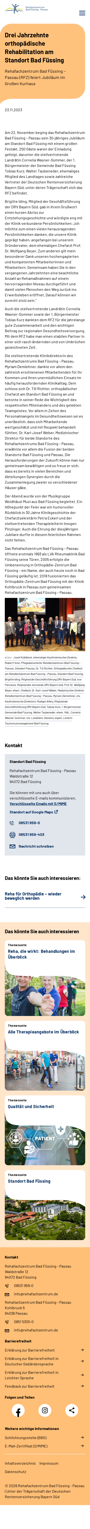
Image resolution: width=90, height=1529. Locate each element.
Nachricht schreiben (36, 846)
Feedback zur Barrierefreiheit (29, 1386)
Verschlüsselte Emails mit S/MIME (38, 803)
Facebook (19, 1407)
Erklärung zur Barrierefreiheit (30, 1350)
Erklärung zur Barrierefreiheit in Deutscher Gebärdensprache (32, 1361)
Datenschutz (15, 1471)
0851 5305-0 (24, 1321)
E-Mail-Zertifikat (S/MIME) (26, 1446)
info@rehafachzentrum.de (36, 1294)
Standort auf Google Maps (31, 812)
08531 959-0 (29, 822)
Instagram (46, 1407)
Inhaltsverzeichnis (20, 1463)
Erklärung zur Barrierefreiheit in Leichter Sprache (32, 1375)
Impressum (48, 1463)
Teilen (71, 1410)
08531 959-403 (31, 834)
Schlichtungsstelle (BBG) (25, 1437)
